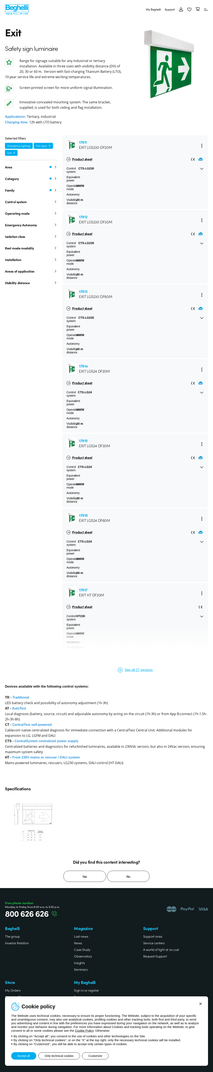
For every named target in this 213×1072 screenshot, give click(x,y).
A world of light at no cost (161, 949)
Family (31, 190)
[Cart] (198, 9)
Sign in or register (86, 990)
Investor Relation (17, 943)
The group (12, 936)
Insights (79, 962)
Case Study (82, 949)
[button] (189, 9)
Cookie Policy (84, 1030)
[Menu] (206, 9)
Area (31, 167)
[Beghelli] (17, 9)
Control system (31, 201)
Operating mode (31, 213)
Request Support (155, 956)
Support (170, 9)
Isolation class (31, 236)
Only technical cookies (59, 1056)
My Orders (12, 990)
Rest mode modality (31, 248)
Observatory (83, 956)
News (78, 943)
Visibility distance (31, 282)
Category (31, 178)
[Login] (181, 9)
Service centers (154, 943)
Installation (31, 259)
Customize (95, 1056)
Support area (152, 936)
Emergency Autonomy (31, 225)
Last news (81, 936)
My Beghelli (153, 9)
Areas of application (31, 271)
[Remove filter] (49, 146)
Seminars (80, 969)
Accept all (23, 1056)
